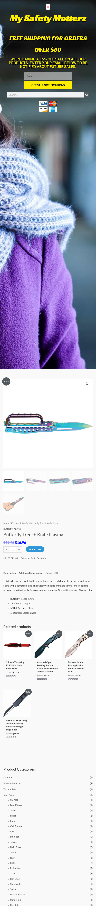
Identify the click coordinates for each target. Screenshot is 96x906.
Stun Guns (8, 795)
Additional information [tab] (31, 573)
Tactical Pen (9, 789)
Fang (12, 820)
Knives (14, 523)
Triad (13, 810)
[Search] (86, 94)
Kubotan (8, 777)
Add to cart (35, 549)
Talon (13, 852)
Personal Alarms (12, 783)
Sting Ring (15, 899)
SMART (14, 799)
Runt (12, 857)
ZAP (12, 873)
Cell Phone (16, 826)
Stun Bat (14, 836)
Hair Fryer (15, 847)
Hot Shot (15, 878)
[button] (48, 7)
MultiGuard (16, 805)
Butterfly (24, 523)
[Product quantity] (13, 549)
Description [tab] (9, 573)
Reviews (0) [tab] (52, 573)
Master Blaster (18, 894)
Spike (13, 889)
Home (6, 523)
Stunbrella (15, 883)
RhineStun (15, 868)
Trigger (14, 841)
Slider (13, 815)
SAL (12, 831)
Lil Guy (13, 862)
